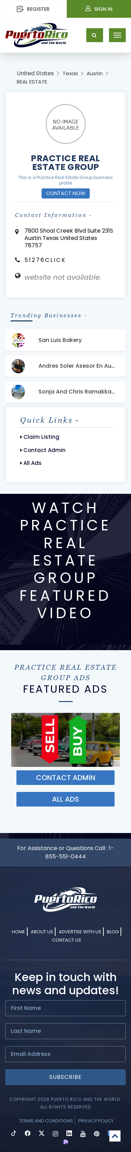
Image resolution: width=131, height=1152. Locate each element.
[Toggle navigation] (117, 35)
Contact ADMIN (65, 778)
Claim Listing (39, 437)
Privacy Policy (96, 1121)
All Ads (31, 463)
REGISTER (33, 9)
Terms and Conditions (46, 1121)
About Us (42, 931)
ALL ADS (65, 799)
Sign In (98, 9)
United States (35, 73)
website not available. (62, 277)
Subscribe (65, 1077)
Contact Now (65, 193)
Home (18, 931)
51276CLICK (45, 260)
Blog (113, 931)
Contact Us (66, 940)
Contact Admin (43, 450)
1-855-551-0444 (79, 852)
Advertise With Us (80, 931)
